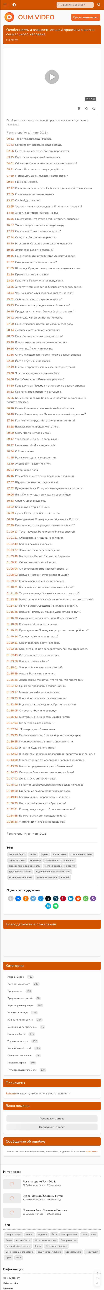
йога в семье (59, 854)
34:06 (10, 379)
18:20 (10, 243)
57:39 (10, 525)
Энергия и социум (17, 1012)
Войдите (11, 1093)
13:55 (10, 206)
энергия (70, 866)
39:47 (10, 439)
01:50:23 (12, 803)
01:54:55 (12, 815)
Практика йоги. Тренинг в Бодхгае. (45, 1210)
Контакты (8, 1288)
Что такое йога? (16, 1034)
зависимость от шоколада (59, 860)
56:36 (10, 519)
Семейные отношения (19, 1055)
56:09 (10, 513)
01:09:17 (12, 581)
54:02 (10, 507)
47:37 (10, 482)
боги (18, 1257)
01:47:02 (12, 778)
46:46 (10, 476)
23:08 (10, 280)
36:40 (10, 414)
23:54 (10, 293)
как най (65, 877)
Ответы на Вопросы (56, 1246)
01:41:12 (12, 747)
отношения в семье (81, 854)
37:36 (10, 420)
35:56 (10, 398)
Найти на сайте (11, 1283)
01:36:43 (12, 717)
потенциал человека (20, 877)
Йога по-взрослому (18, 984)
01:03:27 (12, 550)
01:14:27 (12, 606)
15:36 (10, 219)
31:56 (10, 354)
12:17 (10, 188)
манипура (35, 860)
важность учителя (47, 877)
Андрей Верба (17, 854)
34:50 (10, 385)
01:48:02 (12, 784)
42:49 (10, 463)
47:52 (10, 488)
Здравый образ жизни (18, 1246)
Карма (37, 1246)
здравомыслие (73, 1251)
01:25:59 (12, 673)
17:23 (10, 231)
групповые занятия (20, 871)
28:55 (10, 336)
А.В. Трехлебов (69, 1234)
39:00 (10, 433)
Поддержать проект (52, 1127)
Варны (44, 854)
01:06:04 (12, 568)
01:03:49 (12, 556)
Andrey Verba (23, 1240)
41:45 (10, 457)
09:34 (10, 182)
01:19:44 (12, 636)
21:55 (10, 268)
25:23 (10, 305)
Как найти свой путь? (19, 1048)
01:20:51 (12, 643)
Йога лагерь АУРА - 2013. (39, 1181)
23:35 (10, 287)
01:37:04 (12, 723)
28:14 (10, 330)
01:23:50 (12, 661)
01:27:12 (12, 686)
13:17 (10, 200)
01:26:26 (12, 680)
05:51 (10, 169)
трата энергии (17, 860)
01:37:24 (12, 729)
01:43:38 (12, 766)
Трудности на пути (17, 1041)
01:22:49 (12, 655)
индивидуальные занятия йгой (52, 871)
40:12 (10, 445)
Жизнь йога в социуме (20, 1019)
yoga (94, 1234)
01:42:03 (12, 754)
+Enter (91, 1151)
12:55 (10, 194)
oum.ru (29, 1234)
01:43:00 (12, 760)
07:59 (10, 176)
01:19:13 (12, 630)
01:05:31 (12, 562)
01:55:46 (12, 821)
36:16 (10, 408)
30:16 (10, 348)
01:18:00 (12, 624)
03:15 (10, 157)
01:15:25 (12, 612)
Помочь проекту (11, 1277)
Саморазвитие (68, 1240)
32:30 (10, 361)
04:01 (10, 163)
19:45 (10, 256)
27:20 (10, 324)
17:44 (10, 237)
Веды (9, 1240)
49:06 (10, 494)
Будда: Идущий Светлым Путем (43, 1196)
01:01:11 (12, 538)
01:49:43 (12, 797)
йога (84, 1234)
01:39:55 (12, 741)
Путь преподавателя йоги (21, 1070)
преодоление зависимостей (24, 866)
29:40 (10, 342)
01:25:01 (12, 667)
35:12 (10, 391)
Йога (54, 1234)
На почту (12, 40)
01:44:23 (12, 772)
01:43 (10, 145)
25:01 (10, 299)
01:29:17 (12, 692)
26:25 (10, 311)
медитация (92, 1251)
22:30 (10, 274)
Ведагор (42, 1234)
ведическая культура (49, 1251)
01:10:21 (12, 587)
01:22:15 (12, 649)
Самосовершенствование (19, 1251)
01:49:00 (12, 791)
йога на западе (53, 866)
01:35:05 (12, 710)
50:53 (10, 500)
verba (33, 854)
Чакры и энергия (16, 1062)
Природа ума (14, 991)
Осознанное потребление (22, 1027)
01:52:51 (12, 809)
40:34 (10, 451)
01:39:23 (12, 735)
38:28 (10, 426)
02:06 (10, 151)
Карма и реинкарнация (20, 1005)
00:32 (10, 138)
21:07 (10, 262)
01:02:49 (12, 544)
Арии (9, 1257)
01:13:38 (12, 599)
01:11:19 (12, 593)
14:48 (10, 213)
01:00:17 (12, 531)
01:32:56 (12, 704)
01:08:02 (12, 575)
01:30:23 (12, 698)
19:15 (10, 250)
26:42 (10, 317)
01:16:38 (12, 618)
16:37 (10, 225)
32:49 (10, 367)
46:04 (10, 470)
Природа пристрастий (19, 998)
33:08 (10, 373)
